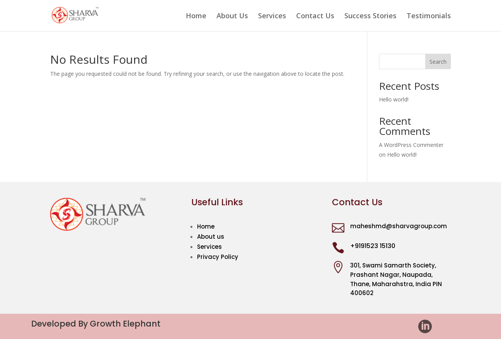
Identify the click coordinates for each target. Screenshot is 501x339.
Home (196, 16)
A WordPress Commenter (411, 145)
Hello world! (393, 99)
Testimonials (429, 16)
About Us (232, 16)
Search (438, 61)
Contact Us (315, 16)
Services (272, 16)
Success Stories (370, 16)
